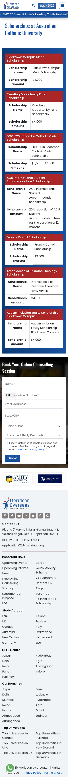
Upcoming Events (14, 563)
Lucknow (8, 677)
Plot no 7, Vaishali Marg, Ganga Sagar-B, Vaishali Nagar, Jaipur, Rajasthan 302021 (30, 531)
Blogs (39, 588)
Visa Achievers (46, 578)
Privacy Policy (31, 773)
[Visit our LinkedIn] (26, 515)
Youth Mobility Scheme (45, 570)
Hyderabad (43, 655)
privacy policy (36, 449)
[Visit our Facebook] (12, 515)
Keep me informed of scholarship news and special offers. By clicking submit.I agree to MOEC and (33, 446)
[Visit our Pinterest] (40, 515)
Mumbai (8, 700)
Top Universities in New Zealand (48, 745)
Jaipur (6, 655)
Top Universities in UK (17, 753)
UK (4, 621)
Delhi (5, 661)
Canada (7, 627)
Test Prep (43, 594)
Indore (40, 671)
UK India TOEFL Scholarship (46, 601)
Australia (8, 632)
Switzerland (44, 632)
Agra (39, 661)
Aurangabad (44, 666)
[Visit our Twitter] (33, 515)
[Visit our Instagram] (5, 515)
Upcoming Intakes (15, 568)
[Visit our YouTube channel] (19, 515)
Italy (39, 627)
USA (5, 616)
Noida (6, 666)
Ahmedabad (11, 716)
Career (41, 563)
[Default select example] (34, 426)
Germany (9, 643)
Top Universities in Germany (48, 755)
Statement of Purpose (11, 596)
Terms (19, 449)
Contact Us (44, 583)
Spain (39, 643)
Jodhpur (42, 716)
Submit (13, 458)
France (41, 621)
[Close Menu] (62, 5)
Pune (5, 671)
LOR (5, 603)
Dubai (40, 710)
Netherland (44, 637)
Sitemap (8, 588)
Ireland (41, 616)
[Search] (33, 5)
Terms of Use (53, 773)
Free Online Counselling (10, 581)
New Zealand (11, 637)
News (6, 573)
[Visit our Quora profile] (47, 515)
